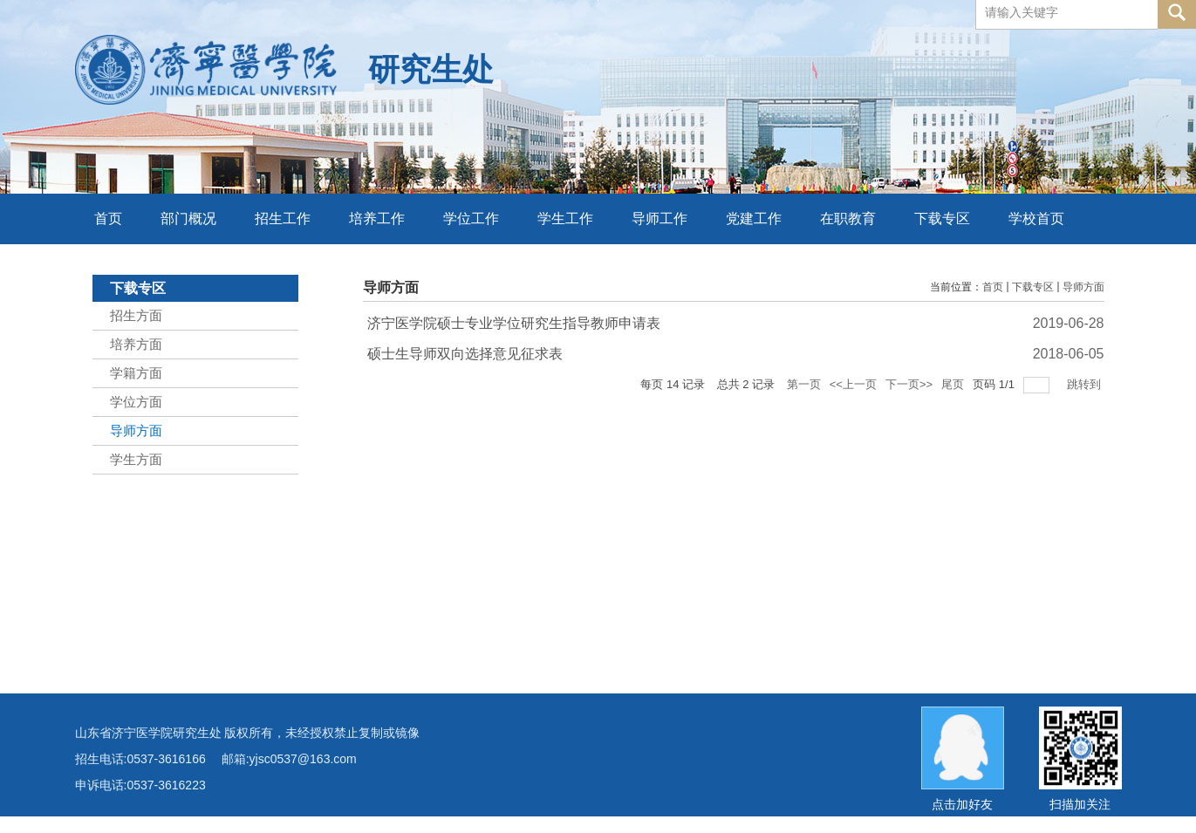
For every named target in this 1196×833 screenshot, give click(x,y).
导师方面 (1083, 287)
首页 (992, 287)
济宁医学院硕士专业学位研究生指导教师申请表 (513, 323)
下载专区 (1033, 287)
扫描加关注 (1080, 804)
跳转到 (1085, 384)
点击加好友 (962, 804)
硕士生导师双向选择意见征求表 (465, 353)
